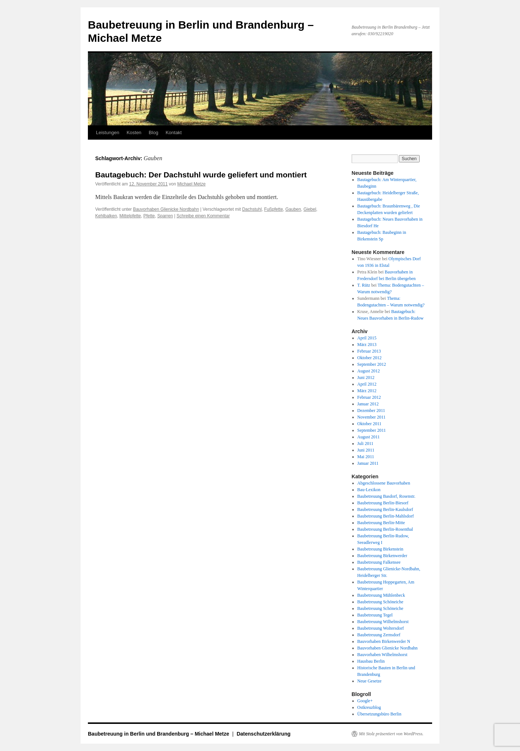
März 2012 (366, 390)
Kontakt (174, 132)
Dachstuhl (251, 209)
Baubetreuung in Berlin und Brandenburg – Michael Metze (159, 734)
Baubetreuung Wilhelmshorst (383, 621)
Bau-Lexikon (368, 489)
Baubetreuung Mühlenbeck (381, 595)
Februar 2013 (369, 351)
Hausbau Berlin (371, 661)
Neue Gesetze (369, 681)
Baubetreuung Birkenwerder (382, 555)
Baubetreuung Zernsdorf (379, 634)
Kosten (134, 132)
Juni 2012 (366, 377)
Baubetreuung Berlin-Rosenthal (385, 529)
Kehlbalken (106, 215)
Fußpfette (273, 209)
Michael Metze (191, 184)
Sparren (165, 215)
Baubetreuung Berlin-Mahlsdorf (385, 516)
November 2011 (371, 417)
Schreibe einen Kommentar (203, 215)
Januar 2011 (368, 463)
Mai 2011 (365, 456)
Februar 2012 (369, 397)
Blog (153, 132)
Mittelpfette (130, 215)
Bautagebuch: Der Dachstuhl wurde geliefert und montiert (201, 174)
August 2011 (368, 436)
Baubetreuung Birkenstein (380, 549)
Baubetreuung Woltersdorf (380, 628)
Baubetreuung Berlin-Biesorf (383, 502)
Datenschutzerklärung (263, 734)
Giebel (310, 209)
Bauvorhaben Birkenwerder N (384, 641)
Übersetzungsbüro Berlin (379, 714)
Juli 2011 (365, 443)
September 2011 (371, 430)
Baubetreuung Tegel (375, 615)
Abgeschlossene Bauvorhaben (383, 483)
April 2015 (366, 337)
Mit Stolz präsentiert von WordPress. (391, 733)
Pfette (149, 215)
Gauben (293, 209)
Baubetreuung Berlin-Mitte (381, 522)
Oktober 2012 (369, 357)
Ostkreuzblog (369, 707)
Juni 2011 (366, 450)
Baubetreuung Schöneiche (380, 601)
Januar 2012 (368, 403)
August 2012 (368, 370)
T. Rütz (363, 285)
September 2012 (371, 364)
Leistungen (107, 132)
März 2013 (366, 344)
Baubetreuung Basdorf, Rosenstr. (386, 496)
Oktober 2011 (369, 423)
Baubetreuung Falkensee (379, 562)
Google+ (365, 700)
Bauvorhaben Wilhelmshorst (382, 654)
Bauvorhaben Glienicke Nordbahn (166, 209)
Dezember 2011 (371, 410)
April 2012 (366, 384)
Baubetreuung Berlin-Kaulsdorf (385, 509)
